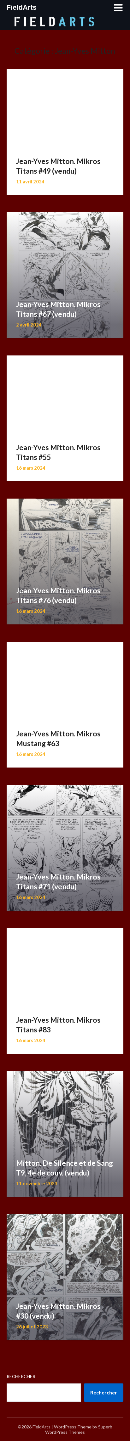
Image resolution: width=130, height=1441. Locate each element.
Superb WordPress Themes (78, 1429)
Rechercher (21, 1376)
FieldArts (22, 7)
